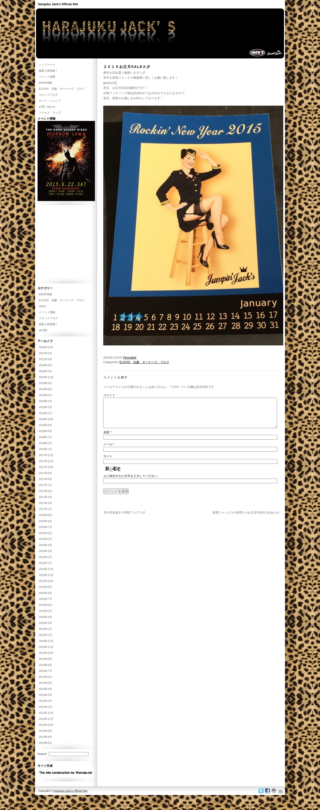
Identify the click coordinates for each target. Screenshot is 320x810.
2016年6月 (45, 533)
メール (108, 450)
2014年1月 (45, 706)
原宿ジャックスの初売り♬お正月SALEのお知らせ (246, 518)
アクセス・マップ (50, 112)
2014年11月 (46, 646)
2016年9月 (45, 515)
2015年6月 (45, 604)
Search (42, 753)
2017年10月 (46, 467)
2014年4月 (45, 688)
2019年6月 (45, 395)
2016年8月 (45, 521)
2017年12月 (46, 455)
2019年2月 (45, 407)
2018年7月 (45, 437)
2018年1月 (45, 449)
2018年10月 (46, 419)
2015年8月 (45, 592)
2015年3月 (45, 622)
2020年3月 (45, 371)
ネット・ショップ (50, 100)
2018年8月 (45, 431)
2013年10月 (46, 724)
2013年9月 (45, 730)
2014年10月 (46, 652)
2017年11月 (46, 461)
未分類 (43, 330)
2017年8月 (45, 479)
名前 (107, 438)
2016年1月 (45, 562)
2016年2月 (45, 556)
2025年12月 (46, 347)
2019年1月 (45, 413)
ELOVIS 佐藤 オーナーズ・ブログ (144, 362)
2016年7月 (45, 527)
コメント (109, 395)
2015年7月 (45, 598)
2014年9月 (45, 658)
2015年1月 (45, 634)
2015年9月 (45, 586)
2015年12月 (46, 568)
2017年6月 (45, 491)
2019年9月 (45, 383)
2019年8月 (45, 389)
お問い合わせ (47, 106)
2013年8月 (45, 736)
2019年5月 (45, 401)
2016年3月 (45, 550)
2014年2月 (45, 700)
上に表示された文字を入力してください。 (131, 482)
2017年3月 (45, 503)
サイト (107, 462)
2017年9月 (45, 473)
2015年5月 (45, 610)
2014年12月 (46, 640)
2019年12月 (46, 377)
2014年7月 (45, 670)
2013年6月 (45, 742)
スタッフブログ (48, 94)
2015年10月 (46, 580)
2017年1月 (45, 509)
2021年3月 (45, 359)
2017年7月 (45, 485)
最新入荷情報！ (48, 70)
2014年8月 (45, 664)
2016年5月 (45, 539)
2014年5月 (45, 682)
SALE (42, 306)
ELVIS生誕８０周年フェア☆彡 (124, 518)
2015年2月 (45, 628)
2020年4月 (45, 365)
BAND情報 (45, 82)
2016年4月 (45, 544)
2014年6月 (45, 676)
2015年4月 (45, 616)
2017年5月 (45, 497)
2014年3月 (45, 694)
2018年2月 (45, 443)
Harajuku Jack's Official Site (58, 4)
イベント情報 (47, 76)
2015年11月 (46, 574)
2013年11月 (46, 718)
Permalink (129, 357)
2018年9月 (45, 425)
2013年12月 (46, 712)
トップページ (47, 64)
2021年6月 (45, 353)
